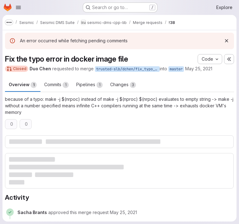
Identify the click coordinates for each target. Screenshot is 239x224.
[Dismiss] (226, 40)
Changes (123, 85)
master (176, 69)
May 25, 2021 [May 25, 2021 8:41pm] (198, 68)
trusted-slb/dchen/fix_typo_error (128, 69)
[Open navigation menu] (18, 7)
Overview (23, 85)
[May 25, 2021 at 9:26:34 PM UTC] (123, 212)
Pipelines (89, 85)
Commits (56, 85)
